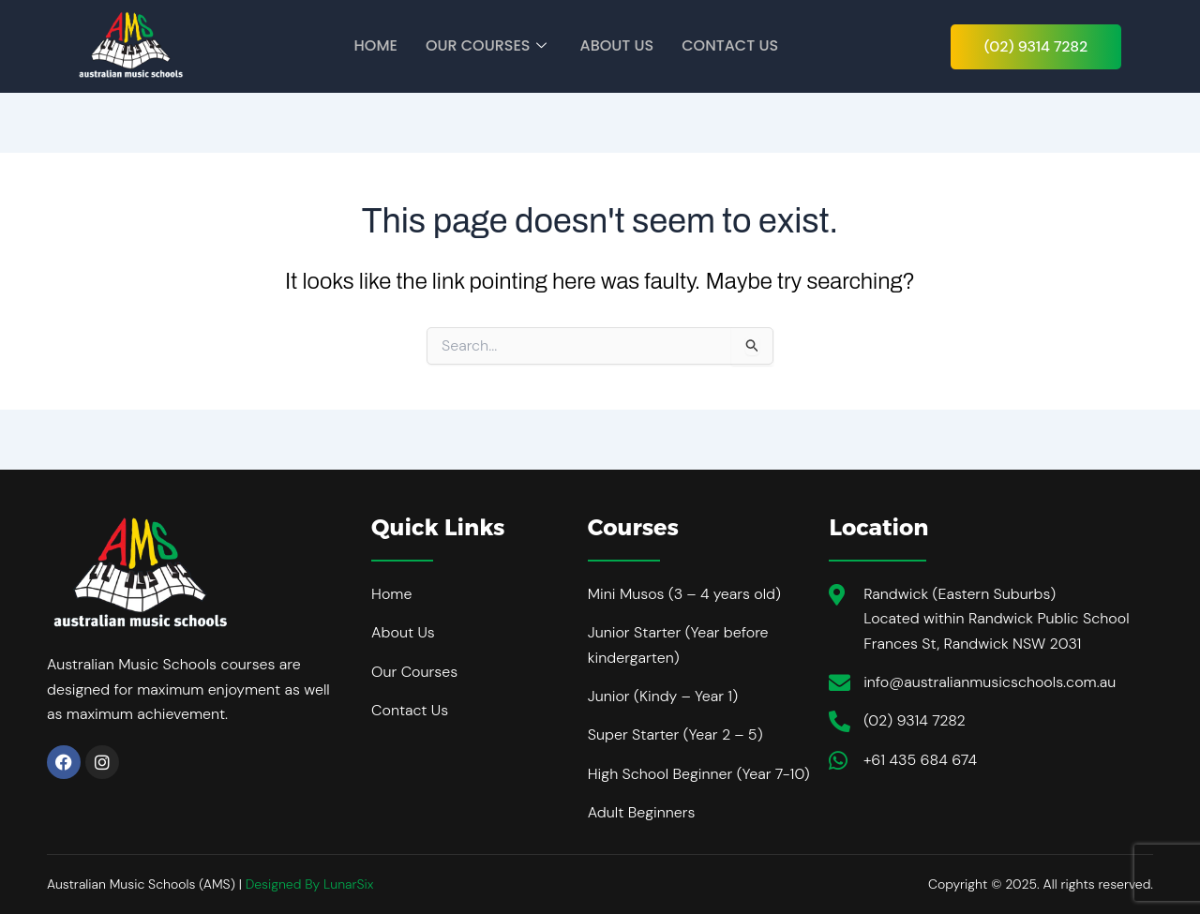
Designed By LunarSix (310, 884)
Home (376, 45)
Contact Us (730, 45)
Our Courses (486, 45)
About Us (617, 45)
